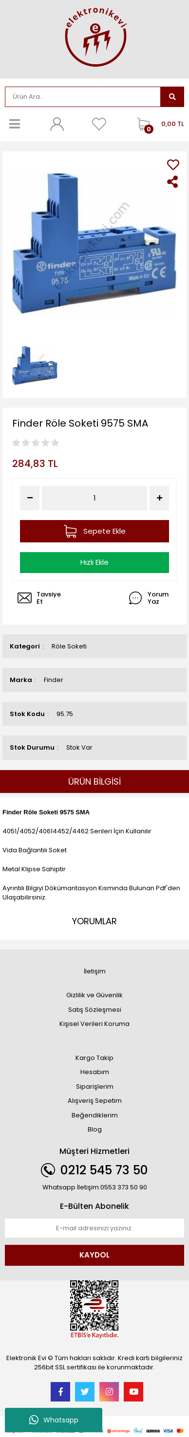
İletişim (95, 971)
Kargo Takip (94, 1057)
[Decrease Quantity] (29, 498)
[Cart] (158, 124)
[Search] (82, 97)
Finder (53, 679)
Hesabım (94, 1072)
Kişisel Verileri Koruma (94, 1023)
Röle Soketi (69, 646)
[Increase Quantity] (159, 498)
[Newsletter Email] (94, 1228)
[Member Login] (57, 124)
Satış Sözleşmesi (94, 1009)
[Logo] (94, 38)
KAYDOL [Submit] (94, 1255)
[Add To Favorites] (173, 165)
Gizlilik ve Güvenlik (94, 995)
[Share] (173, 182)
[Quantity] (94, 498)
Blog (95, 1129)
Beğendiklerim (95, 1115)
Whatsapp (53, 1420)
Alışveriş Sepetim (95, 1100)
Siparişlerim (94, 1086)
